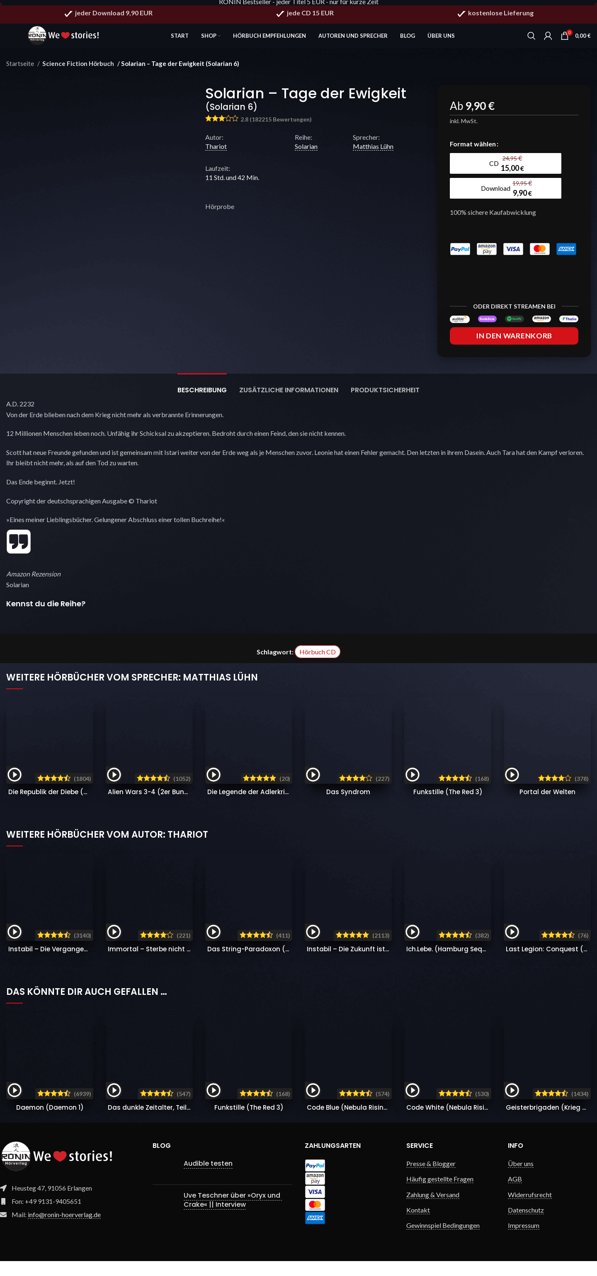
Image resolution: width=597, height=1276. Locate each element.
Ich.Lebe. (460, 964)
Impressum (523, 1240)
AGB (515, 1194)
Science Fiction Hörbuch (76, 69)
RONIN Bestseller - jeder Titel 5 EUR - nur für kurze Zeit (299, 5)
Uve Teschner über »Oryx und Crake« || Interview (233, 1215)
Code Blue (353, 1122)
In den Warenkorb (514, 350)
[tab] (202, 400)
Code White (455, 1122)
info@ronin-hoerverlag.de (64, 1229)
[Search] (531, 37)
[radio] (485, 169)
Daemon (50, 1122)
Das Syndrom (348, 807)
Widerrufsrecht (530, 1209)
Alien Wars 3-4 (154, 807)
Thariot (216, 152)
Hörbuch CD (317, 667)
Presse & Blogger (431, 1178)
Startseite (20, 69)
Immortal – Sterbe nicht (170, 964)
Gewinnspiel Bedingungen (443, 1240)
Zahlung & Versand (432, 1209)
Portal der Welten (547, 807)
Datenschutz (526, 1225)
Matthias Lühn (373, 152)
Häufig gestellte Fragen (439, 1194)
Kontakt (418, 1225)
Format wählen (473, 149)
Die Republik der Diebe (85, 807)
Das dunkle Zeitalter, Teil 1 (176, 1122)
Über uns (521, 1178)
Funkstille (448, 807)
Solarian (306, 152)
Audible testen (208, 1178)
